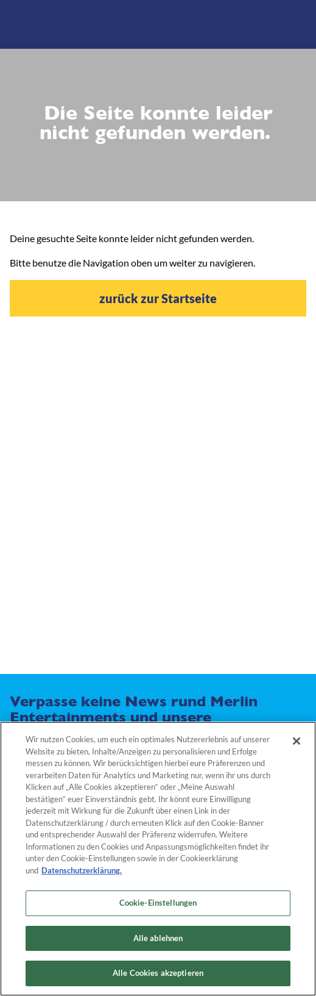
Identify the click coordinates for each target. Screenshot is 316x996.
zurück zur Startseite (158, 298)
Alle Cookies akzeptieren (158, 973)
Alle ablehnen (158, 938)
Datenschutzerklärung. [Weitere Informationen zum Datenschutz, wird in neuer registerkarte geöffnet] (81, 870)
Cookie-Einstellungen (158, 903)
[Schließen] (296, 741)
